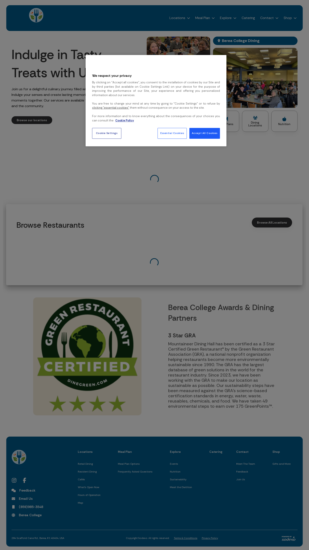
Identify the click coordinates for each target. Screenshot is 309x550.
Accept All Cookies (205, 133)
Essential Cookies (172, 133)
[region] (156, 100)
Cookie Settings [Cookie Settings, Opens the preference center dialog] (107, 133)
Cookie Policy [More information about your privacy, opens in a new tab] (124, 120)
